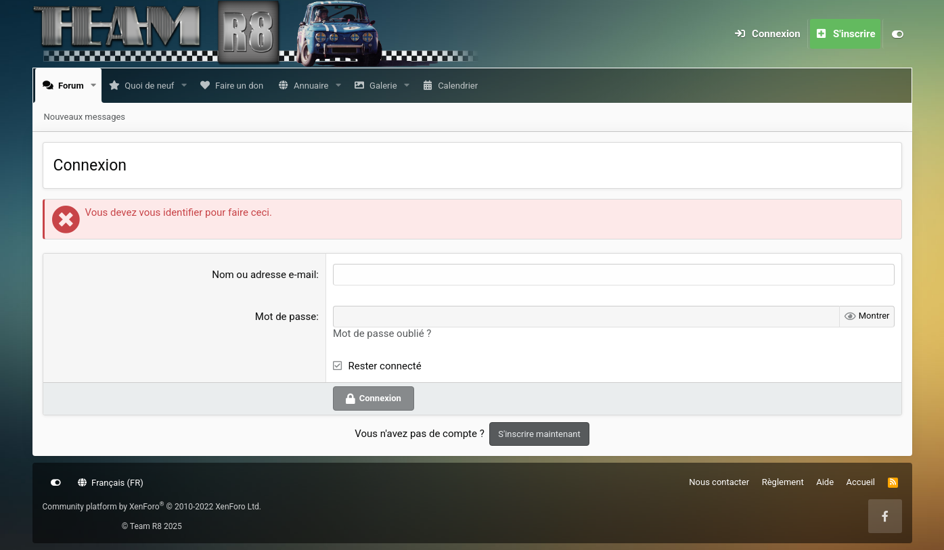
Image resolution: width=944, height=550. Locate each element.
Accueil (861, 482)
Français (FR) (110, 483)
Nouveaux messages (85, 117)
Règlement (783, 482)
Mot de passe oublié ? (382, 333)
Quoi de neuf (152, 86)
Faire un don (242, 86)
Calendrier (460, 86)
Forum (74, 86)
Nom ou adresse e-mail (264, 275)
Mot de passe (285, 317)
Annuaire (313, 86)
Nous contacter (719, 482)
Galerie (385, 86)
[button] (96, 85)
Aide (825, 482)
